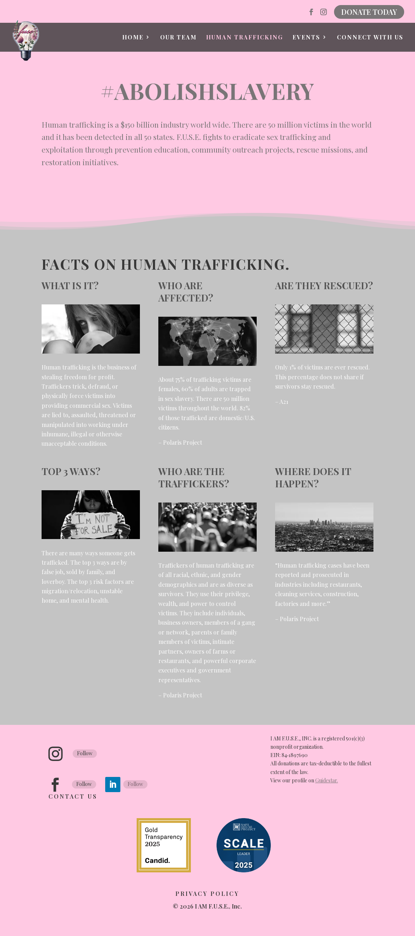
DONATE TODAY (369, 12)
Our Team (178, 38)
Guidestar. (326, 780)
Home (133, 38)
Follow (85, 753)
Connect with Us (370, 38)
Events (306, 38)
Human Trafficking (244, 38)
